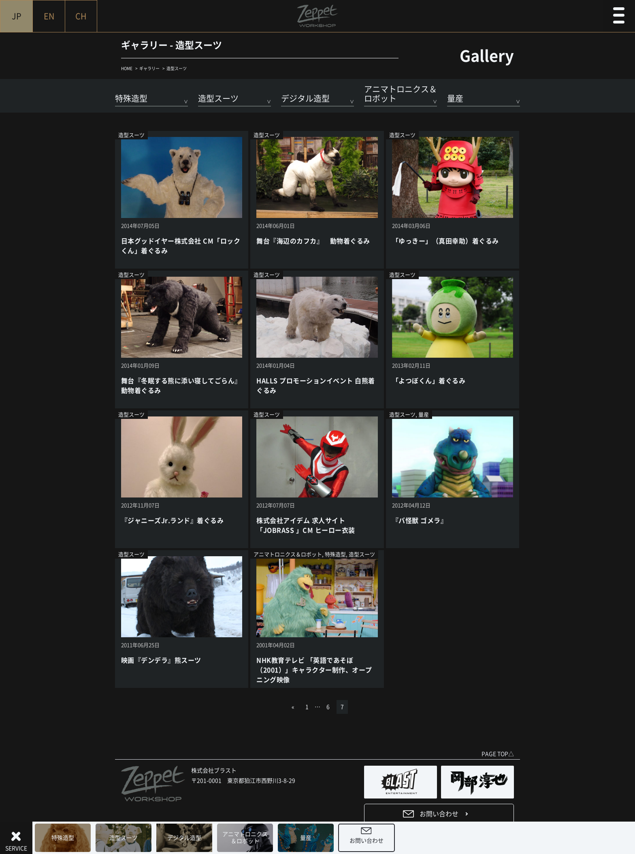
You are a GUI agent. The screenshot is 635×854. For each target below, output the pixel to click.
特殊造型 (62, 838)
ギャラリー (149, 68)
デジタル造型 (184, 838)
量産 (305, 838)
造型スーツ (123, 838)
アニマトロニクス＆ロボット (245, 837)
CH (81, 16)
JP (16, 16)
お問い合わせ (366, 840)
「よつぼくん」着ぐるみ (428, 381)
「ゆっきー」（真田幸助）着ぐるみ (445, 241)
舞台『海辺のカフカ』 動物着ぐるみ (313, 241)
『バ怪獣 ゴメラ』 (419, 520)
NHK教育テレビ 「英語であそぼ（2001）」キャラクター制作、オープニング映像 (314, 670)
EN (49, 16)
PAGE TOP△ (498, 754)
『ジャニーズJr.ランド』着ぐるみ (172, 520)
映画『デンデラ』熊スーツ (161, 660)
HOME (126, 68)
